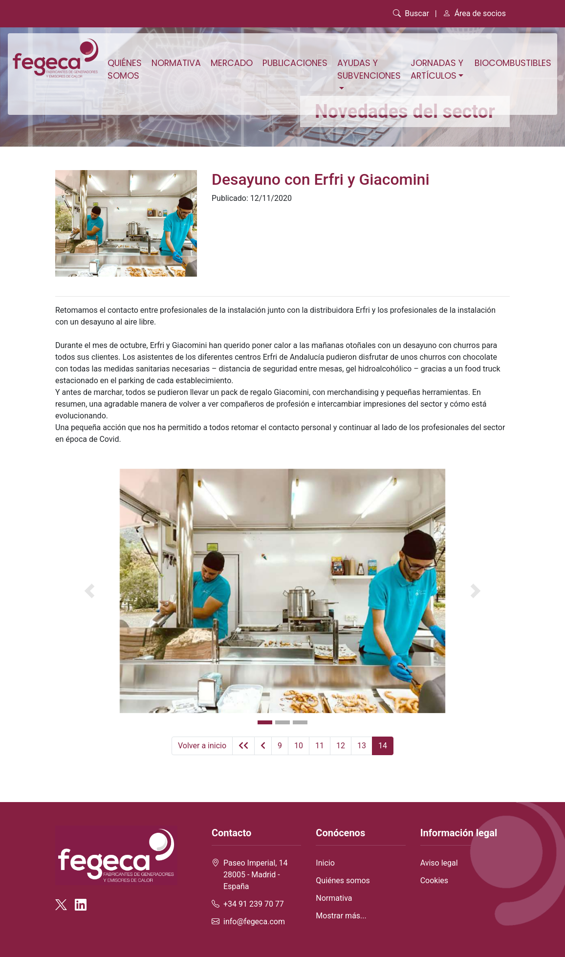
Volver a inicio (202, 745)
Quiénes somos (125, 69)
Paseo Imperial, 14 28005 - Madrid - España (255, 874)
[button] (89, 591)
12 (340, 745)
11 (319, 745)
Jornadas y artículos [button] (437, 69)
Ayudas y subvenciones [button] (369, 69)
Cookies (434, 880)
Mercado (232, 63)
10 (298, 745)
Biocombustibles (513, 63)
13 (361, 745)
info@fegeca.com (254, 921)
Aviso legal (439, 863)
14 (382, 745)
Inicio (325, 863)
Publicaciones (294, 63)
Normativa (176, 63)
